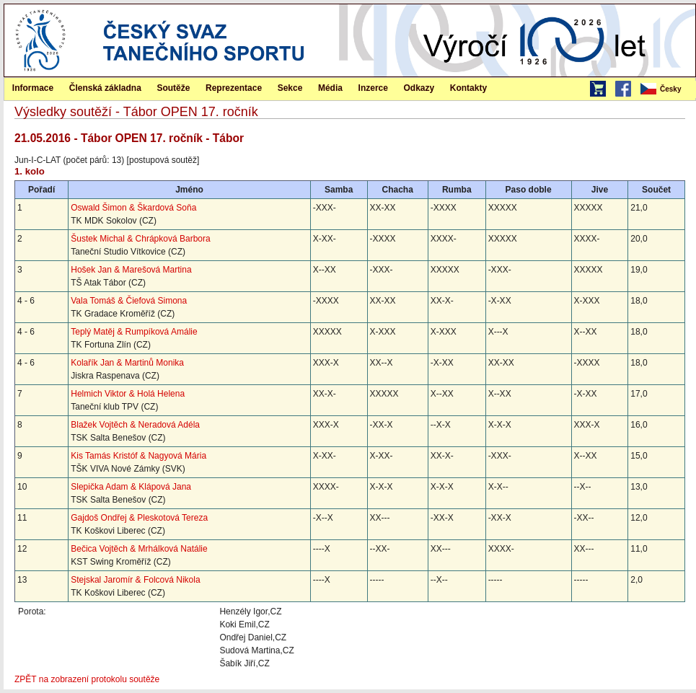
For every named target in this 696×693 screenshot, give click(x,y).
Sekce (290, 88)
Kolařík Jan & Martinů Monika (127, 363)
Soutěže (173, 88)
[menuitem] (667, 89)
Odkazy (419, 88)
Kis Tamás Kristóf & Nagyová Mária (138, 456)
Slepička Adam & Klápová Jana (131, 487)
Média (330, 88)
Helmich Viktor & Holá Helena (128, 394)
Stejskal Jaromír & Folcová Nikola (135, 580)
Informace (32, 88)
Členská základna (105, 88)
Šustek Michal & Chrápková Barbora (140, 239)
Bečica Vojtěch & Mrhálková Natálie (139, 549)
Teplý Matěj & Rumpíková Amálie (134, 332)
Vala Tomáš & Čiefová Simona (129, 301)
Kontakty (468, 88)
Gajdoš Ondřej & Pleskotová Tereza (139, 518)
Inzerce (373, 88)
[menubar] (667, 89)
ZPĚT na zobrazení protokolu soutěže (86, 679)
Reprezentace (234, 88)
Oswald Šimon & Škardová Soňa (133, 208)
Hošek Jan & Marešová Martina (131, 270)
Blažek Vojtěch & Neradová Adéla (135, 425)
